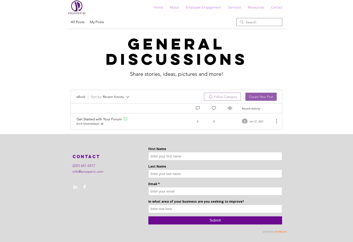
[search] (259, 22)
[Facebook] (84, 187)
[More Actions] (274, 121)
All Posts (77, 22)
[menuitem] (222, 97)
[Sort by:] (110, 96)
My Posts (97, 22)
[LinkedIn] (75, 187)
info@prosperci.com (87, 171)
